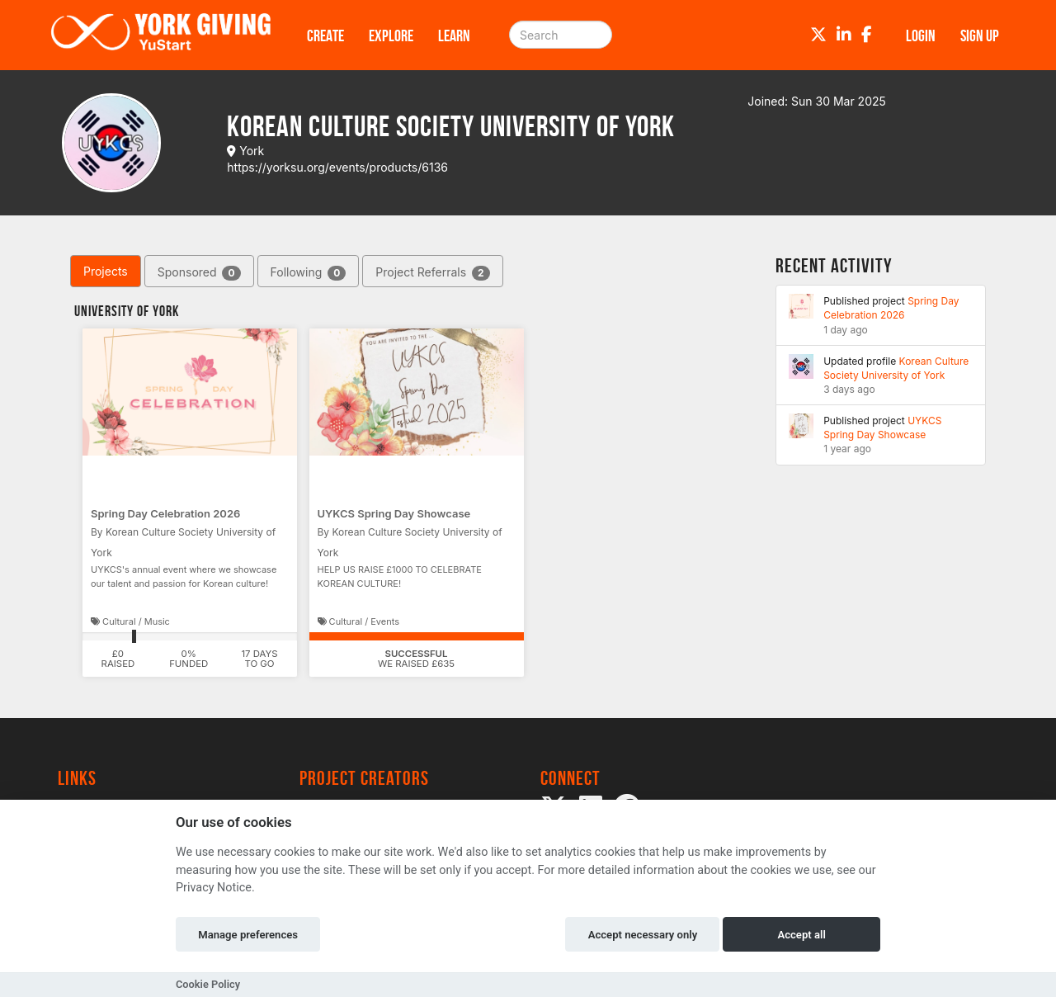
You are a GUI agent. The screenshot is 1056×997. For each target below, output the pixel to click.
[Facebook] (866, 34)
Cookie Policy (208, 984)
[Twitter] (818, 34)
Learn (454, 35)
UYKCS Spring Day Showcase (394, 513)
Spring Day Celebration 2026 (165, 513)
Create (325, 35)
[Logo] (160, 35)
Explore (391, 35)
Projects (105, 271)
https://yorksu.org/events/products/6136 (337, 167)
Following (308, 273)
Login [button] (921, 35)
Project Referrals (432, 273)
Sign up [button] (979, 35)
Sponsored (199, 273)
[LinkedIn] (844, 34)
